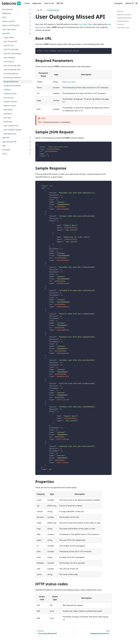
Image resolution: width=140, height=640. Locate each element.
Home (27, 3)
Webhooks (36, 3)
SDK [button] (4, 145)
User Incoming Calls (12, 65)
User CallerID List (11, 125)
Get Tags (7, 117)
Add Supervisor (10, 133)
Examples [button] (6, 149)
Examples (118, 3)
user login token (85, 24)
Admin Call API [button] (8, 21)
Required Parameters (124, 15)
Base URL (120, 11)
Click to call (49, 3)
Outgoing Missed (11, 81)
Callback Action (10, 93)
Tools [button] (4, 153)
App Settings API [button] (9, 141)
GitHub (129, 3)
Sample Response (123, 21)
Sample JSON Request (124, 18)
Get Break (8, 121)
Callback (7, 89)
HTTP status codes (123, 28)
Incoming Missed (11, 73)
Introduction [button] (7, 9)
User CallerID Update (13, 129)
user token (71, 82)
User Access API (10, 41)
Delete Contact (10, 105)
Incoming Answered (12, 77)
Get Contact (9, 97)
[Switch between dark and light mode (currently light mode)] (136, 3)
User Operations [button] (9, 29)
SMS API (59, 3)
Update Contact (10, 101)
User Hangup (9, 57)
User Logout (9, 61)
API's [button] (4, 17)
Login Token (9, 37)
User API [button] (6, 33)
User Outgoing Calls (12, 69)
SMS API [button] (5, 137)
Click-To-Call (9, 45)
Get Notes (8, 113)
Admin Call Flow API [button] (10, 25)
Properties (120, 24)
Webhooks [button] (6, 13)
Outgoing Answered (12, 85)
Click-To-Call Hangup (12, 53)
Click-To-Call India (11, 49)
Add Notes (8, 109)
